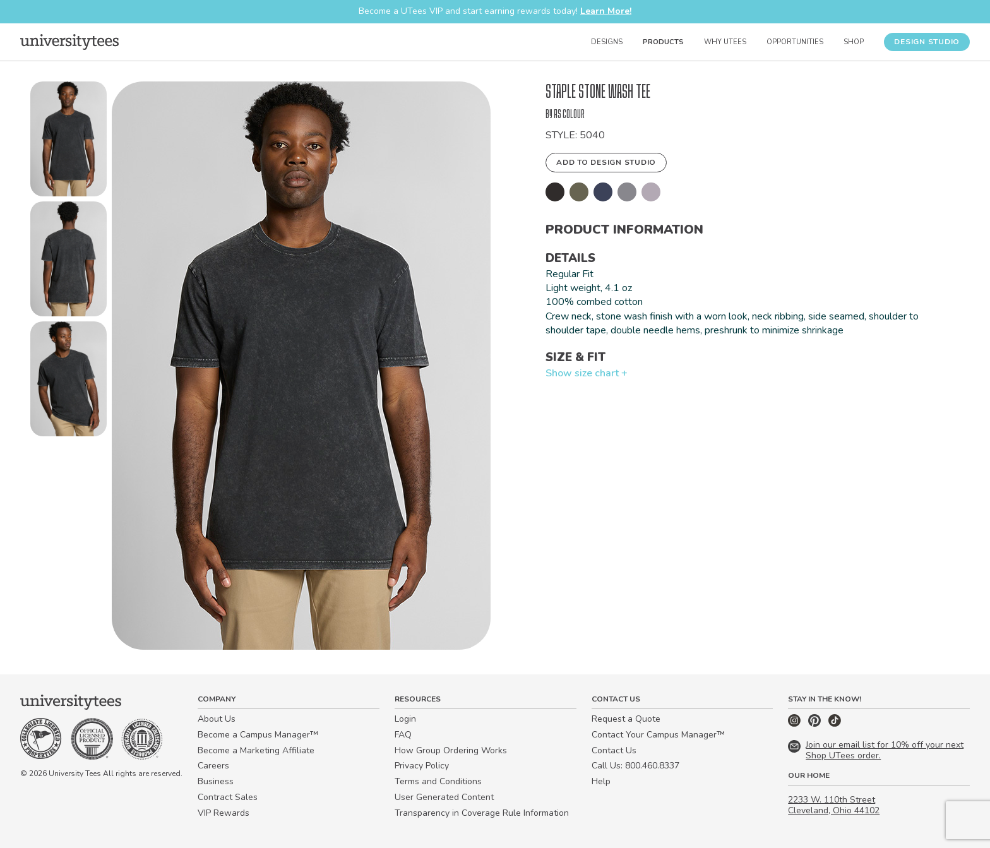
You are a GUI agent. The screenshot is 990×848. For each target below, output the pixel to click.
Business (216, 781)
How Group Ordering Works (451, 750)
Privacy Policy (422, 766)
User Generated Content (444, 797)
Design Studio (927, 42)
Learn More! (605, 11)
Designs (607, 42)
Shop (854, 42)
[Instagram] (795, 724)
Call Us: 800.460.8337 (635, 766)
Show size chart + (587, 373)
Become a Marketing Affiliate (256, 750)
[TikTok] (834, 724)
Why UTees (725, 42)
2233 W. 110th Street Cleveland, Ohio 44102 (834, 805)
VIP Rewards (223, 813)
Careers (213, 766)
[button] (68, 141)
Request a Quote (626, 719)
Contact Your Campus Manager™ (658, 735)
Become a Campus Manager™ (258, 735)
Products (663, 42)
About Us (217, 719)
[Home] (69, 41)
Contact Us (614, 750)
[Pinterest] (815, 724)
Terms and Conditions (438, 781)
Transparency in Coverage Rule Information (482, 813)
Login (405, 719)
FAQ (403, 735)
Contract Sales (228, 797)
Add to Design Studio (606, 162)
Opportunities (794, 42)
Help (601, 781)
